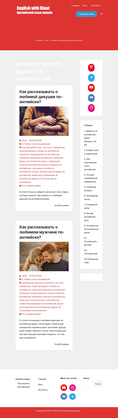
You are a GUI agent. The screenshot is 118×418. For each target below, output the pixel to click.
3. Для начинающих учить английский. (90, 164)
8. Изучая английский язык (89, 217)
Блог (85, 5)
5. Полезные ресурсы (90, 189)
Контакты (96, 5)
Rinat (24, 140)
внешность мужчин (44, 283)
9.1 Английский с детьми (90, 241)
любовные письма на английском (48, 296)
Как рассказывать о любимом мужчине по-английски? (41, 232)
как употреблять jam (32, 147)
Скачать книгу (23, 379)
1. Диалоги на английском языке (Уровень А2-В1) (90, 138)
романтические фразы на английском (37, 303)
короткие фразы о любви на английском (39, 151)
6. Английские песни (91, 197)
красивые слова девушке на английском (39, 154)
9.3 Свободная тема (91, 261)
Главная (75, 5)
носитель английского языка (33, 165)
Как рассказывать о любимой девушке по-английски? (41, 96)
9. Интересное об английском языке (91, 229)
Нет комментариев (31, 185)
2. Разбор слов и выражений (36, 144)
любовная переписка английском (35, 158)
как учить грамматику (54, 147)
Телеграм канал (86, 14)
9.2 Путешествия (90, 252)
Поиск (86, 378)
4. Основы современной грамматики (90, 178)
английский (27, 283)
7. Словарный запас (90, 206)
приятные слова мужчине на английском (39, 300)
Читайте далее (61, 205)
